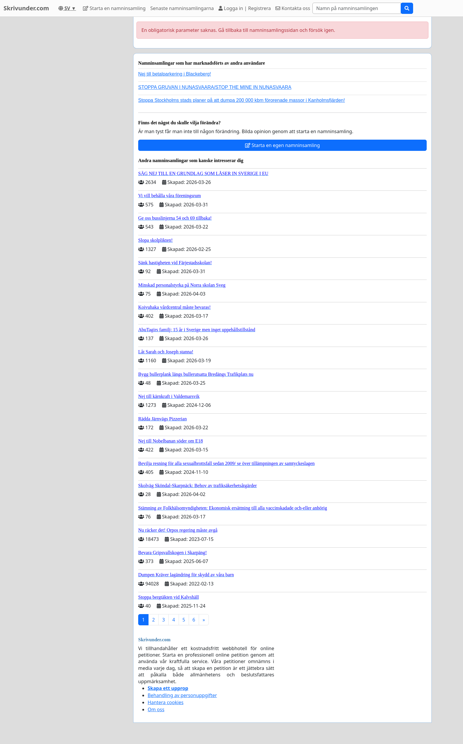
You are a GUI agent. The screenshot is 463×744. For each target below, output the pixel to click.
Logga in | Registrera (245, 8)
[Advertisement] (75, 105)
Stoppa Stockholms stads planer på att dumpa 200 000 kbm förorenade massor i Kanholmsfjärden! (241, 100)
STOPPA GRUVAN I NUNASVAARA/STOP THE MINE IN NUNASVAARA (214, 87)
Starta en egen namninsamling (282, 145)
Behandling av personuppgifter (182, 695)
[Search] (356, 8)
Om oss (156, 709)
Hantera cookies (165, 702)
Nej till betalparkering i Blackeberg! (174, 73)
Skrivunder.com (26, 8)
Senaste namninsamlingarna (182, 8)
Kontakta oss (292, 8)
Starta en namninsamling (114, 8)
